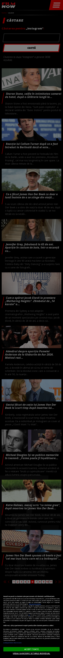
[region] (31, 622)
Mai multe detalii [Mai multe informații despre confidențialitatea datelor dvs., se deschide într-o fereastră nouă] (35, 604)
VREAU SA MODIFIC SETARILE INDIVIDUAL (31, 653)
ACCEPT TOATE (31, 649)
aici (29, 615)
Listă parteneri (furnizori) (12, 643)
